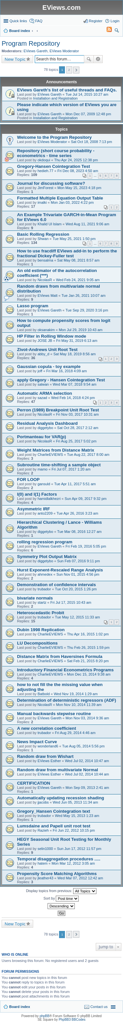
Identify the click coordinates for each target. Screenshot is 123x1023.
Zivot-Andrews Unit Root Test (47, 349)
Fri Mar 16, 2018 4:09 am (66, 371)
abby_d (43, 354)
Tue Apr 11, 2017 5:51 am (75, 484)
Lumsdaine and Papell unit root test (53, 825)
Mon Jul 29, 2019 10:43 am (80, 330)
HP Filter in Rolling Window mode (51, 336)
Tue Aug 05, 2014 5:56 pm (83, 746)
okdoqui (43, 160)
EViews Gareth (36, 51)
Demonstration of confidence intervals (56, 584)
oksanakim (46, 330)
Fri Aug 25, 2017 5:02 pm (76, 441)
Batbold (43, 694)
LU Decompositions (37, 643)
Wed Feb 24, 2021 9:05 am (78, 280)
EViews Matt (47, 295)
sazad (42, 398)
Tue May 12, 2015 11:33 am (77, 617)
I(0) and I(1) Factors (37, 494)
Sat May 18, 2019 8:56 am (74, 354)
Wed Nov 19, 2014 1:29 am (76, 694)
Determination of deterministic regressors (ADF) (66, 700)
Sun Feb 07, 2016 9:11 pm (78, 561)
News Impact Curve (37, 741)
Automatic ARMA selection (44, 393)
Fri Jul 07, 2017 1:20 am (71, 469)
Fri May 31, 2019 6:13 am (76, 341)
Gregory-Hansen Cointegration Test (53, 166)
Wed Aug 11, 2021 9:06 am (87, 224)
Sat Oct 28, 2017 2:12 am (77, 428)
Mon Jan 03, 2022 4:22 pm (72, 202)
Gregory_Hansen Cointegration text (53, 811)
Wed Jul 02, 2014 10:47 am (87, 761)
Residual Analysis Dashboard (47, 423)
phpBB (45, 1016)
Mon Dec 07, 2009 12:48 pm (88, 114)
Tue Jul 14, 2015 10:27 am (87, 94)
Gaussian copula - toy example (48, 366)
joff (39, 371)
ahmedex (44, 574)
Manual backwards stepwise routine (54, 713)
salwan (43, 384)
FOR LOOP (28, 479)
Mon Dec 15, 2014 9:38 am (89, 674)
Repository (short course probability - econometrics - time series (55, 153)
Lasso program (32, 305)
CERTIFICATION (33, 783)
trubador (44, 589)
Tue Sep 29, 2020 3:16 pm (87, 310)
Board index (19, 1007)
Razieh (43, 830)
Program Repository (31, 43)
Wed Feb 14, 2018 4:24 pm (73, 398)
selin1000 (45, 849)
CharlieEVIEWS (50, 454)
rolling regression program (44, 541)
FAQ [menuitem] (38, 21)
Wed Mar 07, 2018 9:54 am (74, 384)
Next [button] (76, 70)
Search (89, 59)
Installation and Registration (55, 98)
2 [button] (69, 70)
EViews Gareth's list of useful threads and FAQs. (67, 90)
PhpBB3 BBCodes (72, 1019)
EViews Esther (49, 761)
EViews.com (61, 7)
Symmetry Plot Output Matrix (47, 556)
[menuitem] (106, 31)
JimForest (45, 188)
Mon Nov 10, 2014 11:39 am (79, 705)
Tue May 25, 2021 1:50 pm (73, 239)
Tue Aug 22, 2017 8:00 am (88, 454)
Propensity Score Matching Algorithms (57, 873)
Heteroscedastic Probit (40, 612)
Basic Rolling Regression (43, 234)
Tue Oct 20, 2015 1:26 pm (76, 589)
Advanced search (98, 59)
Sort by (61, 899)
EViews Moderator (64, 51)
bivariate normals (35, 598)
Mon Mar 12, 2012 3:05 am (73, 863)
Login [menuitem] (115, 21)
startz (41, 602)
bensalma (45, 260)
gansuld (43, 484)
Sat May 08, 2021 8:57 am (78, 260)
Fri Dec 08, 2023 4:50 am (77, 171)
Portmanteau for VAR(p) (41, 436)
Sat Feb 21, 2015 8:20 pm (88, 661)
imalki (42, 202)
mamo (42, 469)
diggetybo (45, 428)
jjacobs (43, 802)
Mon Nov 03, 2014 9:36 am (87, 718)
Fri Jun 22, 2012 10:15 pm (74, 830)
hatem (42, 863)
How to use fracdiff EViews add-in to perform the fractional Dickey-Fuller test (67, 253)
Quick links (18, 21)
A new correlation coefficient (46, 728)
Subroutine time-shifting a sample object (59, 464)
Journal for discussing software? (51, 183)
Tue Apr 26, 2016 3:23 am (77, 513)
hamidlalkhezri (48, 499)
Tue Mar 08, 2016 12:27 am (79, 532)
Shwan (43, 239)
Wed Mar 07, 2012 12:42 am (80, 878)
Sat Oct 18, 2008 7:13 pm (91, 142)
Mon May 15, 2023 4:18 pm (79, 188)
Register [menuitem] (95, 21)
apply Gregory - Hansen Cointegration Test (61, 379)
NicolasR (44, 280)
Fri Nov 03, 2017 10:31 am (77, 414)
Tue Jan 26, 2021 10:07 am (84, 295)
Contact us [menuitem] (99, 1007)
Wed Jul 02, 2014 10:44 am (87, 774)
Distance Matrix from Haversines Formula (59, 656)
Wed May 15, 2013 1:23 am (77, 816)
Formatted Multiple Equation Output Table (60, 198)
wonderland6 (47, 746)
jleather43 (45, 878)
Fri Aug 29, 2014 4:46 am (75, 733)
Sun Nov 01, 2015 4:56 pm (77, 574)
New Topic (15, 59)
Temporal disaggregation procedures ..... (58, 858)
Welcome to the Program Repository (54, 137)
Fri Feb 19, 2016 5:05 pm (86, 546)
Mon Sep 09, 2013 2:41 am (87, 788)
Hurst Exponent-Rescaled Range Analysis (60, 569)
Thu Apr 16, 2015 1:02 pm (88, 634)
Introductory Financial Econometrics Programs (65, 669)
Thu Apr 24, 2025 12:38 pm (76, 160)
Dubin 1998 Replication (41, 629)
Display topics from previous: (61, 891)
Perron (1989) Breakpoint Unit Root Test (58, 410)
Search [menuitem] (116, 31)
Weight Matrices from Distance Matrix (55, 450)
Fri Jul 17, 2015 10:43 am (71, 602)
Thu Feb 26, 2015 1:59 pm (88, 647)
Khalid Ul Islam (49, 224)
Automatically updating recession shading (60, 797)
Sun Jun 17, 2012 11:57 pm (79, 849)
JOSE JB (44, 341)
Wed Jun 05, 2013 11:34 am (75, 802)
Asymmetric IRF (33, 508)
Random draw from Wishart (45, 756)
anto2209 (44, 513)
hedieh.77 (45, 171)
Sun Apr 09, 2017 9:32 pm (86, 499)
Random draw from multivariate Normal (57, 769)
